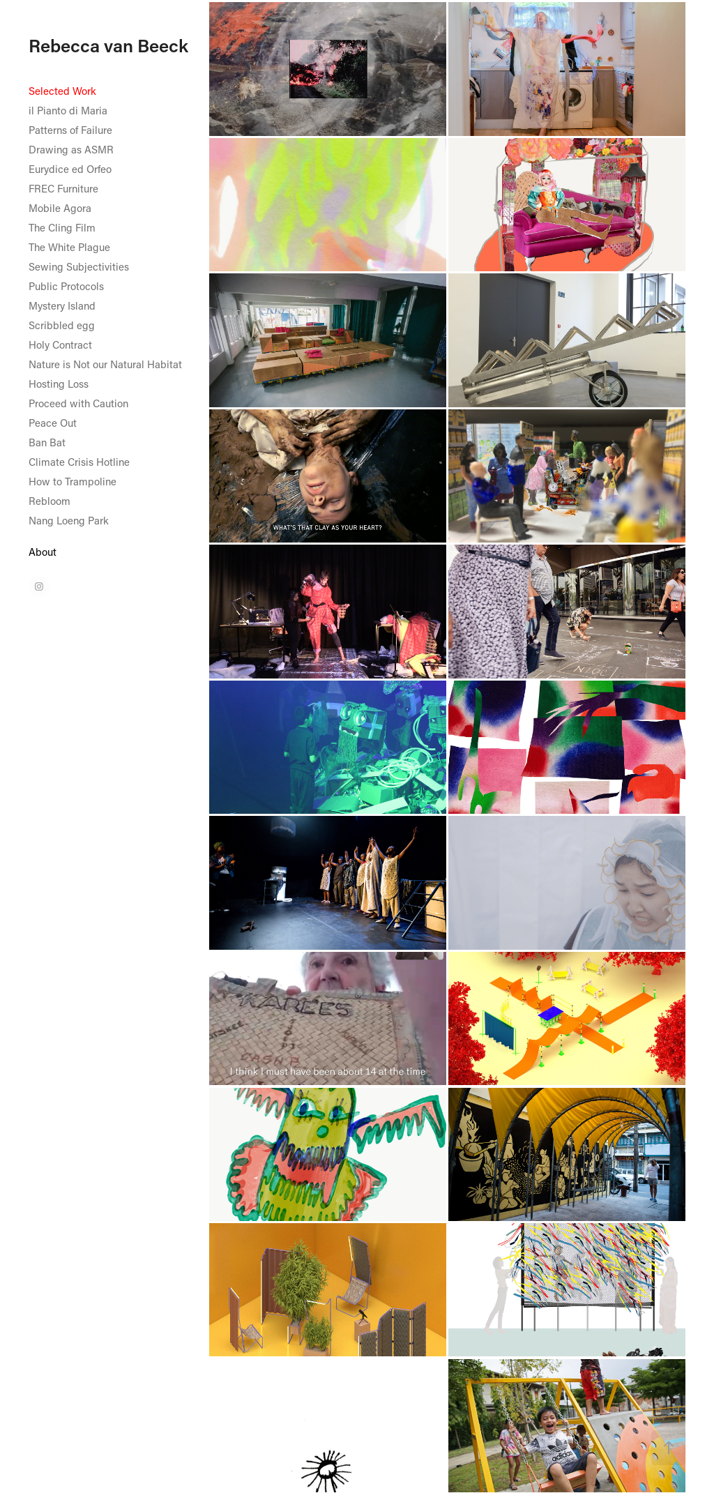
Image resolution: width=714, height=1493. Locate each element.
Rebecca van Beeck (108, 45)
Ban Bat (47, 442)
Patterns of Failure (70, 130)
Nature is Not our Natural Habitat (105, 364)
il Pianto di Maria (68, 110)
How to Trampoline (72, 481)
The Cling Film (62, 227)
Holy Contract (60, 344)
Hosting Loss (59, 384)
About (42, 552)
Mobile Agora (60, 208)
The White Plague (69, 247)
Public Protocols (66, 286)
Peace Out (53, 423)
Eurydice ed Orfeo (70, 169)
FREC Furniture (63, 188)
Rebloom (49, 501)
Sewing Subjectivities (79, 266)
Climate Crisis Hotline (79, 462)
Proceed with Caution (78, 403)
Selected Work (62, 91)
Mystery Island (62, 305)
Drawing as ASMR (71, 149)
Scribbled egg (62, 325)
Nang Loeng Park (69, 520)
